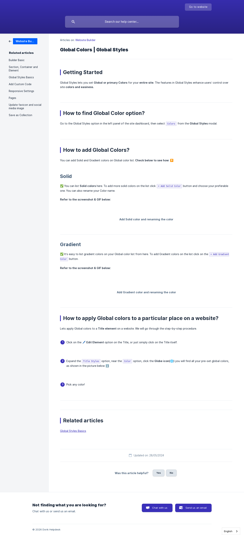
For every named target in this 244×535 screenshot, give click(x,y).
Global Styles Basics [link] (21, 77)
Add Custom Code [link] (20, 84)
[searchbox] (122, 22)
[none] (198, 7)
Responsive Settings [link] (21, 91)
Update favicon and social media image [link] (25, 106)
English (228, 531)
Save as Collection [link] (20, 115)
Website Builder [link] (85, 40)
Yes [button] (158, 472)
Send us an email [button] (196, 507)
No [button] (171, 472)
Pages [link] (12, 97)
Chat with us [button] (160, 507)
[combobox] (231, 531)
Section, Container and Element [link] (23, 68)
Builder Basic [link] (17, 60)
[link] (23, 41)
